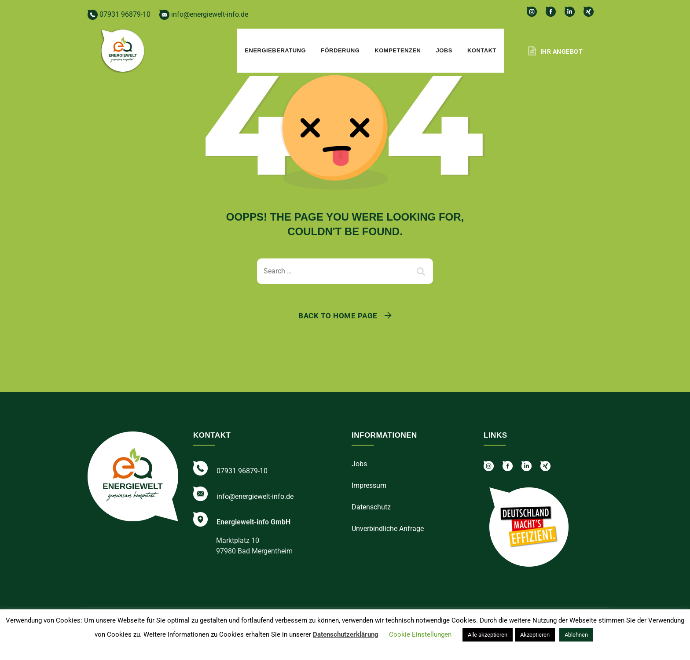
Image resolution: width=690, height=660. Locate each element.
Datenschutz (371, 507)
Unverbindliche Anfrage (388, 528)
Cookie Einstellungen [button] (420, 634)
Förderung (340, 50)
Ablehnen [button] (576, 634)
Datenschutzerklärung (345, 634)
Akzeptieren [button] (535, 634)
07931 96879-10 (119, 14)
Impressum (369, 485)
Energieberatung (275, 50)
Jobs (444, 50)
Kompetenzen (397, 50)
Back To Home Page (338, 315)
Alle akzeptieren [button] (487, 634)
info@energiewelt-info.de (203, 14)
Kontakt (481, 50)
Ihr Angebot (561, 51)
